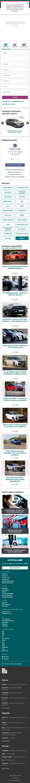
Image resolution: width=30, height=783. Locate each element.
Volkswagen (5, 647)
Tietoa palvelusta (6, 619)
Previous (2, 123)
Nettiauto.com (5, 606)
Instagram (6, 658)
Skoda (3, 643)
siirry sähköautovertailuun (15, 165)
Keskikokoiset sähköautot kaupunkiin (15, 177)
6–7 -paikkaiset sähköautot (15, 174)
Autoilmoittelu (5, 590)
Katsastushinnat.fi (6, 604)
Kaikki (22, 238)
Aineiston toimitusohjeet (7, 593)
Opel (3, 642)
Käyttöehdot (5, 622)
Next (27, 123)
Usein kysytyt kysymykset (8, 620)
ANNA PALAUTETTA (15, 568)
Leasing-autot (19, 563)
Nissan (3, 640)
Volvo (3, 649)
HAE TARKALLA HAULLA (8, 104)
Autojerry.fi (4, 602)
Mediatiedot (5, 588)
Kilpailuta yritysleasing (7, 582)
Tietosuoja (4, 624)
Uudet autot (11, 563)
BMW (3, 633)
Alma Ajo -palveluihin (16, 663)
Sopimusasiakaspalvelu (7, 597)
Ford (3, 635)
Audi (3, 631)
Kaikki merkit (5, 650)
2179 (18, 248)
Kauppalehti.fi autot (7, 613)
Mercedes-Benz (5, 638)
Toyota (3, 645)
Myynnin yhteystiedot (7, 595)
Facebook (6, 656)
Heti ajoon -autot (6, 577)
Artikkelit (26, 563)
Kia (3, 636)
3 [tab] (16, 159)
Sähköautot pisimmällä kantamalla (15, 169)
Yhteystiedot (5, 626)
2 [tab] (14, 159)
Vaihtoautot (4, 563)
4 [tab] (18, 159)
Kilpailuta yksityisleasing (8, 581)
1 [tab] (11, 159)
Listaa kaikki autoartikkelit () (11, 248)
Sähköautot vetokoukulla (15, 172)
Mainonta (4, 591)
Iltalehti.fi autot (6, 611)
